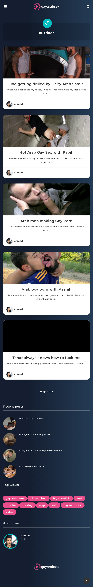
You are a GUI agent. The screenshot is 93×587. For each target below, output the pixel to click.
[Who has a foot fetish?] (9, 423)
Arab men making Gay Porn (46, 221)
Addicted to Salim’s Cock (32, 466)
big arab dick (61, 498)
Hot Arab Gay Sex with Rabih (46, 152)
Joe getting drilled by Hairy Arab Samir (46, 84)
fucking (27, 505)
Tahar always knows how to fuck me (46, 358)
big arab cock (72, 505)
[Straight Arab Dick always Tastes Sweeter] (9, 455)
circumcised (39, 498)
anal (79, 498)
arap (42, 505)
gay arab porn (15, 498)
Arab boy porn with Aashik (46, 289)
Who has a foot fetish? (31, 418)
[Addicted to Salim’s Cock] (9, 471)
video (9, 512)
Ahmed (25, 535)
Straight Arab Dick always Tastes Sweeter (41, 450)
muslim (11, 505)
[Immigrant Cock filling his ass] (9, 439)
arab (54, 505)
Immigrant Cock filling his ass (34, 434)
